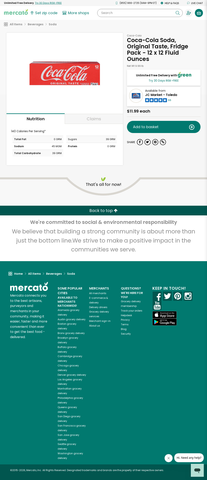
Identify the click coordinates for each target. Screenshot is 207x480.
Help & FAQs (170, 3)
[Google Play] (164, 322)
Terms (125, 324)
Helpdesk (126, 315)
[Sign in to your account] (189, 13)
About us (94, 325)
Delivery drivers (98, 307)
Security (126, 333)
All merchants (97, 293)
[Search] (140, 13)
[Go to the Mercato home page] (16, 12)
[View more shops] (76, 13)
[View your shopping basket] (199, 13)
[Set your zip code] (43, 13)
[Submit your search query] (178, 13)
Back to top (103, 210)
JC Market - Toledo (161, 95)
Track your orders (131, 310)
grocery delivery (72, 319)
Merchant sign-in (100, 321)
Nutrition (36, 119)
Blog (124, 329)
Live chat (195, 3)
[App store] (164, 314)
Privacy (125, 319)
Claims (94, 119)
